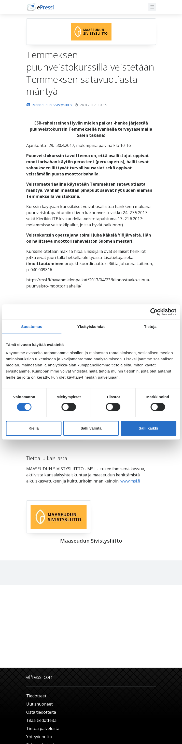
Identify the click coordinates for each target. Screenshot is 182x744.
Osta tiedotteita (41, 712)
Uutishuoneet (39, 704)
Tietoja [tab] (150, 326)
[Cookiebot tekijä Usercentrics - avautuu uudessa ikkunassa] (154, 312)
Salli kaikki (148, 428)
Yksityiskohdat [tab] (91, 326)
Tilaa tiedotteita (41, 720)
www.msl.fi (130, 481)
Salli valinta (91, 428)
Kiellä (34, 428)
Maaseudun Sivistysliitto (49, 104)
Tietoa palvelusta (42, 728)
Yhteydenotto (39, 736)
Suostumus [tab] (31, 326)
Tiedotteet (36, 696)
